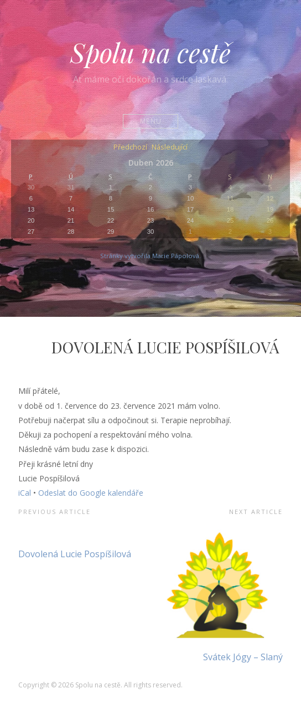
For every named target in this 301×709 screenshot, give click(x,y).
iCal (24, 492)
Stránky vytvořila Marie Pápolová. (150, 255)
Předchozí (130, 147)
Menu (151, 121)
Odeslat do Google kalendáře (90, 492)
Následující (170, 147)
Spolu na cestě (150, 52)
